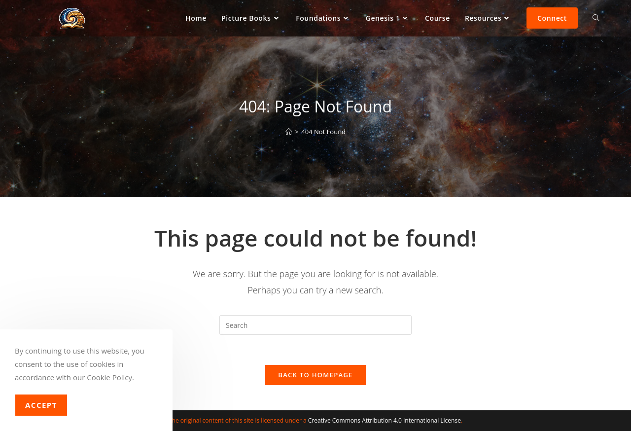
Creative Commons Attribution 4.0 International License (384, 420)
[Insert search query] (315, 325)
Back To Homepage (315, 374)
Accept (41, 405)
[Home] (288, 131)
